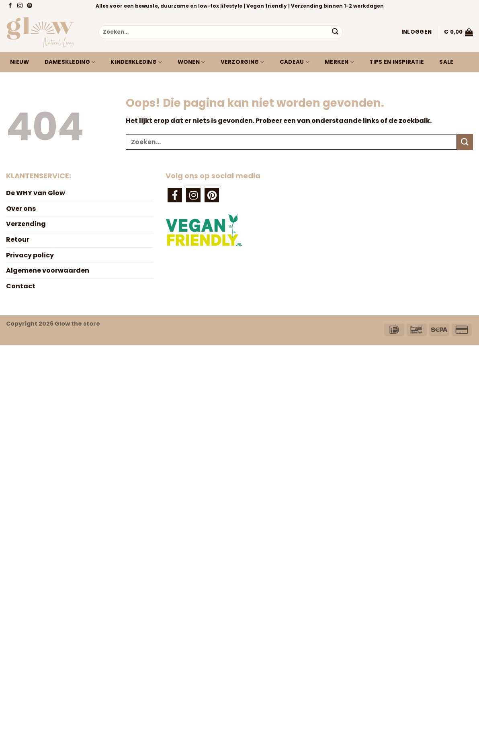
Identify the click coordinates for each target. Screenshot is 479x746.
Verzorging (242, 62)
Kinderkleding (136, 62)
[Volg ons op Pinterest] (30, 6)
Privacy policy (30, 255)
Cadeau (294, 62)
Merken (339, 62)
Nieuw (19, 62)
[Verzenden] (335, 32)
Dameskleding (70, 62)
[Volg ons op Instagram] (20, 6)
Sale (446, 62)
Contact (20, 286)
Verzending (26, 223)
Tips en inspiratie (396, 62)
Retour (17, 239)
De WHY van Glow (35, 193)
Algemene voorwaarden (47, 270)
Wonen (191, 62)
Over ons (21, 208)
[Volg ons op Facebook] (11, 6)
